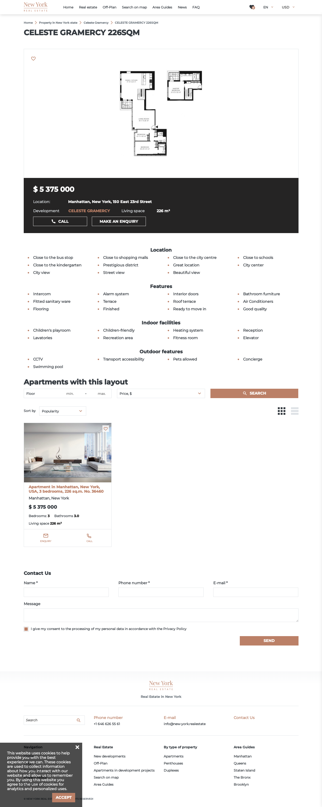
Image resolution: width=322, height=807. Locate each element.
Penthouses (173, 763)
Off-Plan (100, 763)
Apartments (173, 756)
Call (63, 221)
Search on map (106, 777)
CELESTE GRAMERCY (89, 211)
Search (258, 393)
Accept (64, 797)
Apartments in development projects (124, 770)
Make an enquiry (119, 221)
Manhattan (243, 756)
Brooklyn (241, 784)
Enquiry (45, 541)
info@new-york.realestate (185, 724)
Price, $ (126, 394)
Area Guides (103, 784)
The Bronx (242, 777)
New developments (109, 756)
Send (269, 640)
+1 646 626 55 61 (107, 724)
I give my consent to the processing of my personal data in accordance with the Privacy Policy (108, 629)
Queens (240, 763)
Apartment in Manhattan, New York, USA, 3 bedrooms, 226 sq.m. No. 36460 (66, 489)
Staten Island (244, 770)
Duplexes (171, 770)
